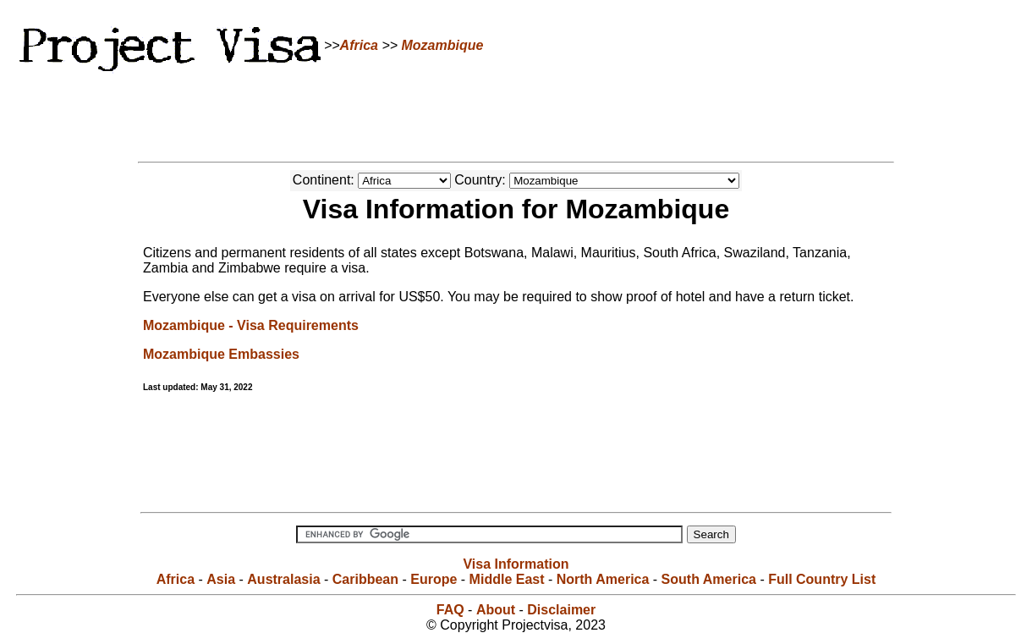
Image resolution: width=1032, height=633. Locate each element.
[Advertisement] (516, 114)
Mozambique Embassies (221, 354)
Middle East (507, 579)
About (495, 610)
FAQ (450, 610)
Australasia (283, 579)
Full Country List (822, 579)
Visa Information (515, 564)
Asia (220, 579)
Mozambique (443, 45)
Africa (359, 45)
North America (603, 579)
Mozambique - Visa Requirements (251, 325)
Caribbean (365, 579)
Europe (433, 579)
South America (708, 579)
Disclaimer (561, 610)
